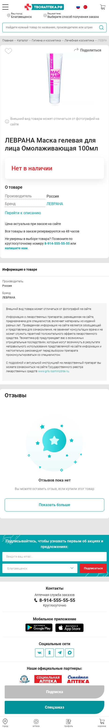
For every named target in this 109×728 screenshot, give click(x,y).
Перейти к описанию (23, 213)
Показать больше (54, 505)
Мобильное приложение (54, 619)
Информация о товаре (19, 269)
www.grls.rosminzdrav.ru (53, 371)
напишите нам (16, 248)
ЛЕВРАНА (55, 204)
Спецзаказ (54, 707)
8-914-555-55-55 (57, 243)
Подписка (54, 692)
